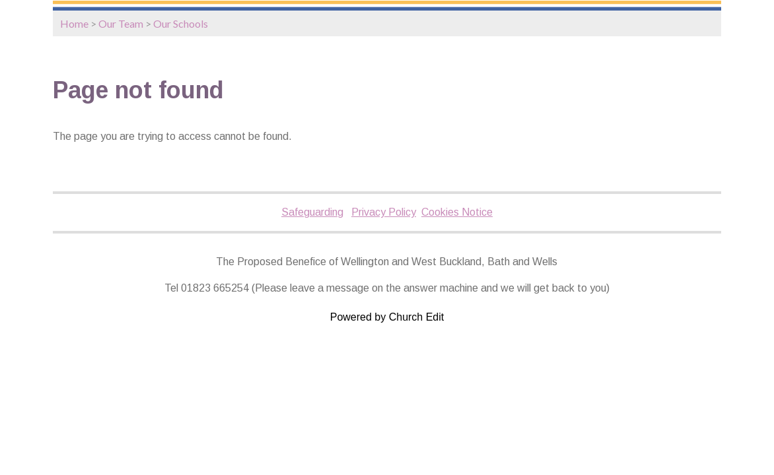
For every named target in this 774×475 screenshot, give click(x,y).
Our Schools (180, 23)
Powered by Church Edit (387, 317)
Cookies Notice (457, 212)
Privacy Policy (383, 212)
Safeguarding (312, 212)
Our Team (120, 23)
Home (74, 23)
